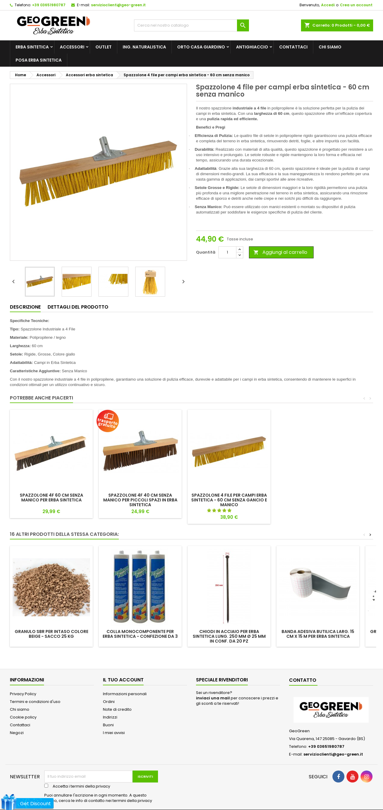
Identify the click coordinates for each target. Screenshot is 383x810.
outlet (103, 47)
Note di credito (117, 709)
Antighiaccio (252, 47)
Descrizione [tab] (25, 306)
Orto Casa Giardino (201, 47)
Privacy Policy (23, 694)
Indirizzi (110, 717)
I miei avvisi (114, 733)
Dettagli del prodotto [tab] (78, 306)
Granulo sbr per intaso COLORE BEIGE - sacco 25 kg (51, 634)
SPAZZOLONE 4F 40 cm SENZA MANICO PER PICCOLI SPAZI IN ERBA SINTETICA (140, 500)
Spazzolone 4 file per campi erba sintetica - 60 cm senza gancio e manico (229, 500)
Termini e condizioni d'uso (35, 701)
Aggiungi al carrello (280, 252)
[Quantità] (227, 252)
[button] (219, 510)
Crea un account (356, 4)
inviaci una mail (213, 698)
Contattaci (293, 47)
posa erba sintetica (39, 60)
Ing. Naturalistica (144, 47)
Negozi (17, 733)
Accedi (328, 4)
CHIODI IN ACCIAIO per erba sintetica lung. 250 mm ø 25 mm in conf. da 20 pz (229, 636)
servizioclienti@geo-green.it (118, 4)
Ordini (109, 701)
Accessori (72, 47)
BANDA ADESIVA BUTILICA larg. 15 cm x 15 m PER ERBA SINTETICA (318, 634)
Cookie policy (23, 717)
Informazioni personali (125, 694)
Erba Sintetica (32, 47)
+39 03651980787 (49, 4)
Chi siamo (330, 47)
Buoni (108, 725)
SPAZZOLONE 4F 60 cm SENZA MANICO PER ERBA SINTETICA (51, 497)
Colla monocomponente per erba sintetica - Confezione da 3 (140, 634)
